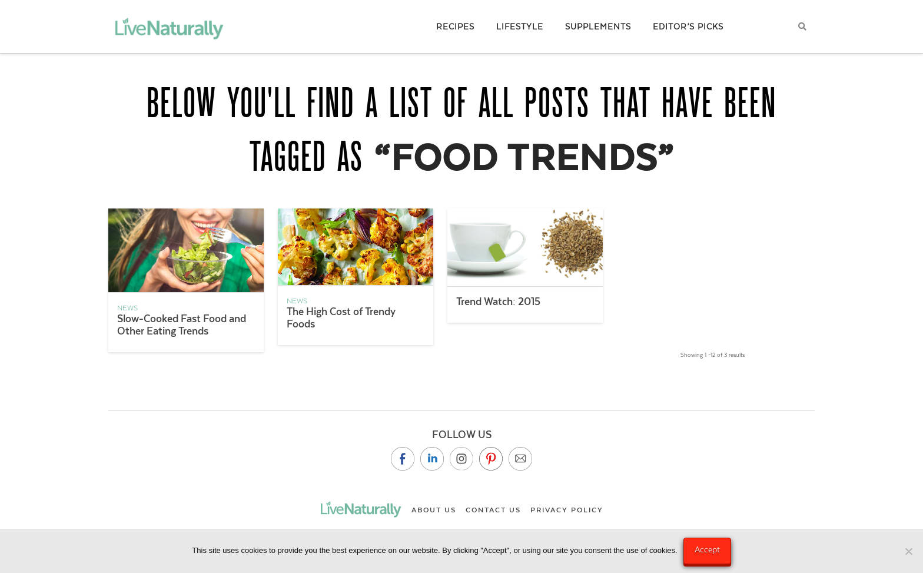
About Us (433, 510)
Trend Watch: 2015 (498, 301)
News (127, 308)
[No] (908, 551)
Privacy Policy (566, 510)
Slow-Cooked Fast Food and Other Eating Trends (181, 325)
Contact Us (493, 510)
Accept (707, 549)
